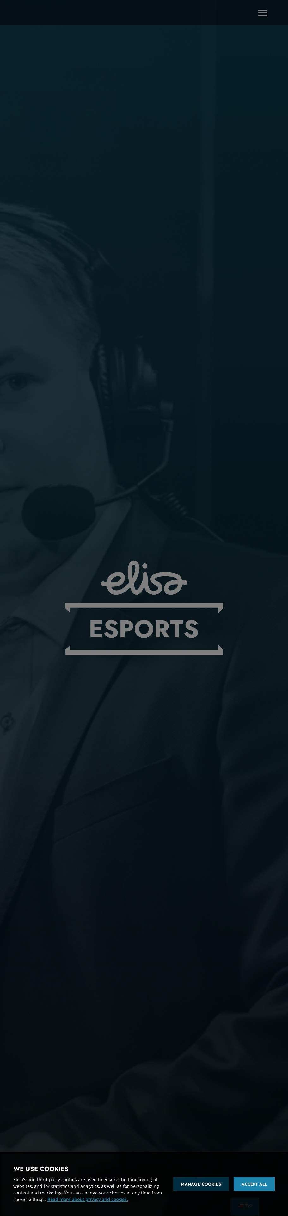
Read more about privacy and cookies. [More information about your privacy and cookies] (87, 1199)
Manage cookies (201, 1184)
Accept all (254, 1184)
